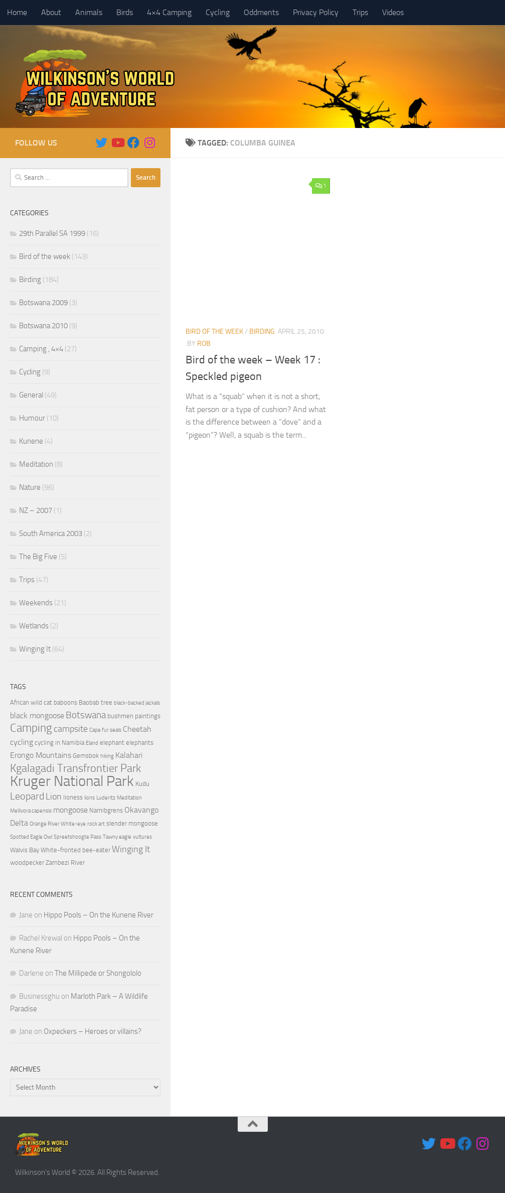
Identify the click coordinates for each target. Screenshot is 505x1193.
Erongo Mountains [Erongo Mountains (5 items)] (40, 755)
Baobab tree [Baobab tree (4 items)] (95, 702)
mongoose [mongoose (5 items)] (70, 810)
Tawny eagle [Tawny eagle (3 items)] (117, 837)
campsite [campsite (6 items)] (71, 729)
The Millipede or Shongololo (98, 973)
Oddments (261, 12)
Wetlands (34, 625)
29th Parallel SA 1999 (52, 233)
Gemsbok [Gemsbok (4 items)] (86, 755)
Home (17, 12)
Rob (204, 343)
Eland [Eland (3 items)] (92, 743)
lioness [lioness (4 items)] (73, 797)
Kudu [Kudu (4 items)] (142, 783)
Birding (262, 331)
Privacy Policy (316, 12)
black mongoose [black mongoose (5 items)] (37, 715)
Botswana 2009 (43, 302)
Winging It (35, 648)
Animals (88, 12)
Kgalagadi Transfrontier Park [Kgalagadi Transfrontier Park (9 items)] (75, 768)
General (31, 395)
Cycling (218, 12)
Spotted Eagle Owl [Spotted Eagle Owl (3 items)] (31, 837)
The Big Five (38, 556)
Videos (393, 12)
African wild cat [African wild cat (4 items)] (31, 702)
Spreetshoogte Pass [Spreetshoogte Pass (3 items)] (77, 837)
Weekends (36, 602)
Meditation (36, 464)
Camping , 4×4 (41, 348)
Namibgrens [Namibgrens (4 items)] (106, 810)
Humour (32, 418)
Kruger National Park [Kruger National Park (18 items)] (72, 781)
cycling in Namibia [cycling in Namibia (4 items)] (59, 742)
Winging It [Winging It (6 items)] (131, 849)
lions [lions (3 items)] (89, 797)
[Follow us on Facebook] (133, 143)
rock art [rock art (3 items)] (96, 824)
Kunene (31, 441)
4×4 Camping (169, 12)
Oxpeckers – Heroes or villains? (92, 1031)
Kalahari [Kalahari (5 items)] (128, 755)
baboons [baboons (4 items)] (65, 702)
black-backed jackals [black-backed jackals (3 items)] (137, 703)
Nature (30, 487)
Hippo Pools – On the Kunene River (98, 914)
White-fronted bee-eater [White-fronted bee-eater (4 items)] (75, 850)
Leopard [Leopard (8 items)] (27, 796)
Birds (124, 12)
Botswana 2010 (43, 325)
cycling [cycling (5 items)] (21, 742)
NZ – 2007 (35, 510)
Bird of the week (214, 331)
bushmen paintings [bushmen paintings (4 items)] (133, 716)
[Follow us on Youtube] (117, 143)
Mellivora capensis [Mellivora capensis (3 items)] (31, 811)
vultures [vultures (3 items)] (142, 837)
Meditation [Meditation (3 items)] (129, 797)
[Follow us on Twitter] (101, 143)
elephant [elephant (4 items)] (112, 742)
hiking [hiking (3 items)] (107, 756)
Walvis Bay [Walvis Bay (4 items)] (24, 850)
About (51, 12)
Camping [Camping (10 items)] (31, 728)
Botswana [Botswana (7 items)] (86, 715)
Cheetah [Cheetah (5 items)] (137, 729)
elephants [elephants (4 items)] (139, 742)
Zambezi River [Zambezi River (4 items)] (65, 862)
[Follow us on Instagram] (149, 143)
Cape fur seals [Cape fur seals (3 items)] (105, 730)
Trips (360, 12)
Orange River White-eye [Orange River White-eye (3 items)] (58, 824)
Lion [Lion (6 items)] (54, 796)
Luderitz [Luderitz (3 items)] (105, 797)
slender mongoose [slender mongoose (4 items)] (132, 823)
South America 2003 (50, 533)
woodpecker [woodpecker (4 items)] (27, 862)
